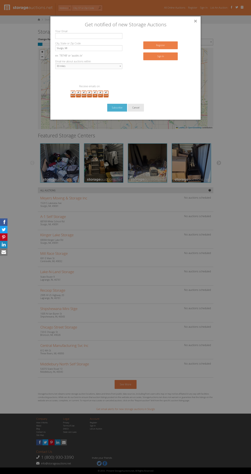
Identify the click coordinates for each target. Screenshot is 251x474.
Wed (84, 94)
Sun (106, 94)
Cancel (135, 107)
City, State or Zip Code (68, 43)
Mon (73, 94)
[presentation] (80, 78)
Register (160, 45)
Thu (89, 94)
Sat (100, 94)
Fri (95, 94)
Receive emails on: (89, 86)
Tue (78, 94)
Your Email (61, 31)
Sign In (160, 56)
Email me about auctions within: (73, 61)
